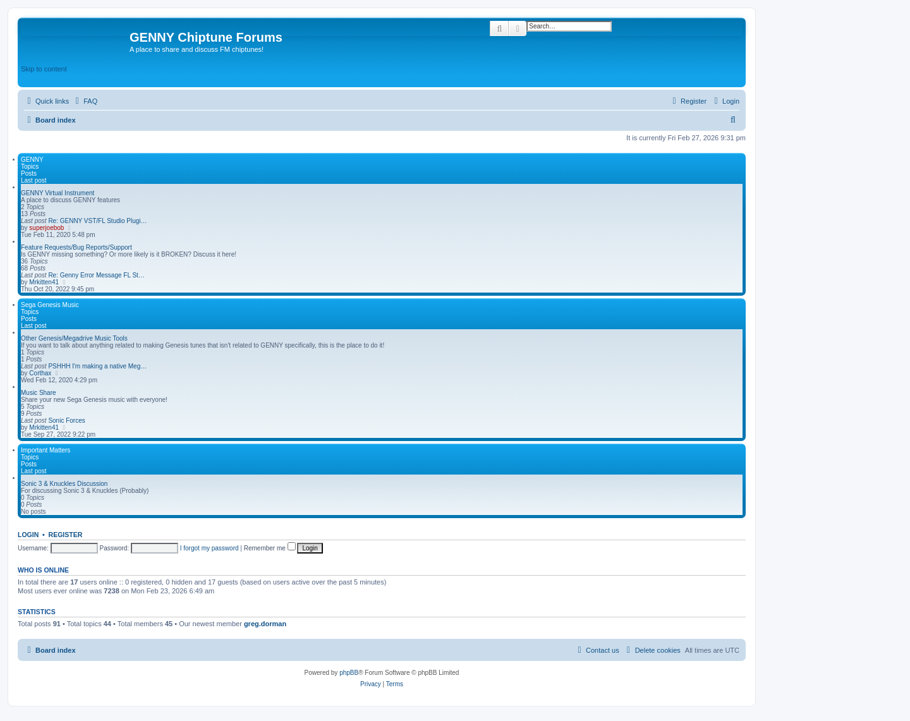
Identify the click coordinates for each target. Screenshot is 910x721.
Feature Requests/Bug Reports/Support (76, 247)
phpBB (348, 672)
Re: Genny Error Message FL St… (96, 275)
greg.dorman (265, 623)
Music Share (38, 392)
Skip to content (44, 69)
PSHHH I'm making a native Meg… (97, 366)
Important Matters (45, 450)
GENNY (32, 159)
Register (66, 534)
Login (28, 534)
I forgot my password (209, 548)
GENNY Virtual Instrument (57, 193)
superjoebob (46, 227)
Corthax (40, 373)
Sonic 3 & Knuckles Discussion (64, 483)
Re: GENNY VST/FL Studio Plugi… (97, 220)
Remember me (270, 548)
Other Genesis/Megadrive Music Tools (74, 338)
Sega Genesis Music (50, 304)
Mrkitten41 (44, 282)
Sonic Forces (66, 420)
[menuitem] (84, 101)
